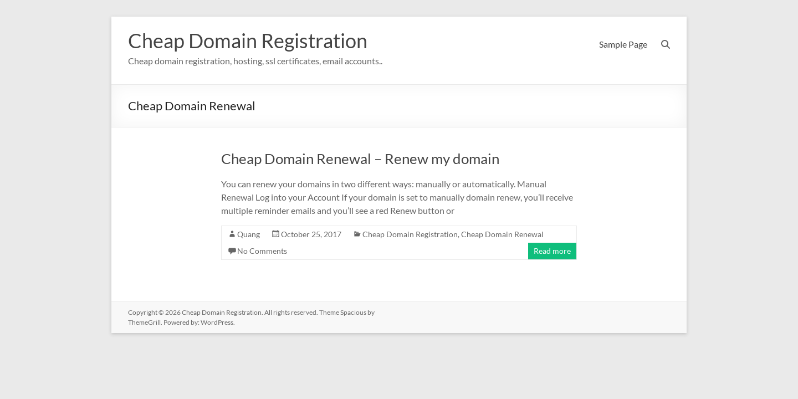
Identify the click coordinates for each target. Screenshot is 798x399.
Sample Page (623, 44)
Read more (552, 250)
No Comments (262, 250)
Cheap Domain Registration (247, 40)
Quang (248, 234)
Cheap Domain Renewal (502, 234)
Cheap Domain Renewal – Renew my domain (360, 158)
